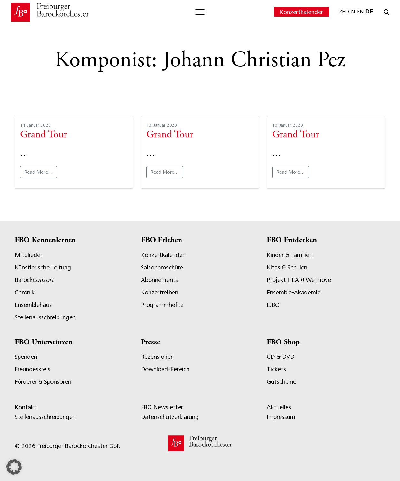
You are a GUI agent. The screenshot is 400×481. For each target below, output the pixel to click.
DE (369, 11)
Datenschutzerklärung (170, 417)
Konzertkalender (301, 12)
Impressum (281, 417)
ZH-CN (347, 11)
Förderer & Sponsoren (43, 381)
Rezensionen (157, 356)
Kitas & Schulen (287, 267)
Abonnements (159, 280)
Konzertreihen (159, 292)
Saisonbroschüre (162, 267)
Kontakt (25, 407)
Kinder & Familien (289, 255)
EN (360, 11)
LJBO (273, 305)
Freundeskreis (32, 369)
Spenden (26, 356)
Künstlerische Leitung (43, 267)
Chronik (25, 292)
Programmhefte (162, 305)
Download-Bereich (165, 369)
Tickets (276, 369)
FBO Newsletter (162, 407)
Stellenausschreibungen (45, 317)
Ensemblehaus (33, 305)
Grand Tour (43, 135)
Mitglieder (28, 255)
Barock (34, 280)
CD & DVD (280, 356)
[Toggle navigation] (200, 12)
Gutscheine (281, 381)
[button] (14, 467)
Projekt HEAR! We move (299, 280)
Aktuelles (279, 407)
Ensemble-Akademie (293, 292)
